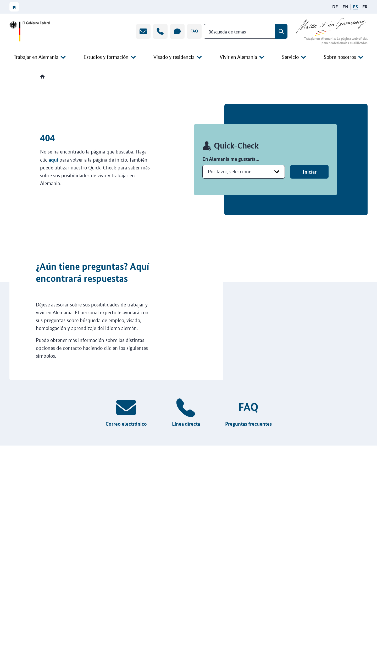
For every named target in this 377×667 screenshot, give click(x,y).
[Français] (365, 7)
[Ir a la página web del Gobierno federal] (31, 31)
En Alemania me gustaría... (230, 159)
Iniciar (309, 171)
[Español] (355, 7)
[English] (345, 7)
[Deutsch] (335, 7)
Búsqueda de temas (227, 31)
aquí (53, 159)
